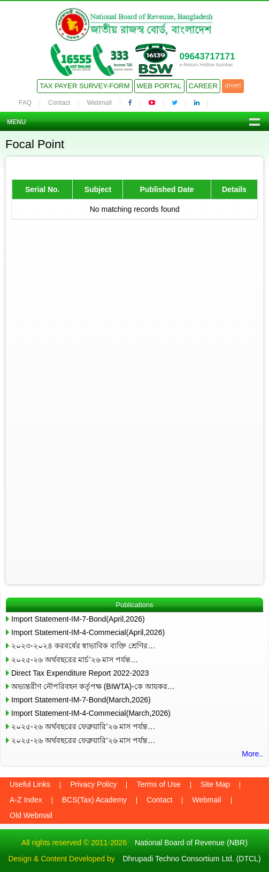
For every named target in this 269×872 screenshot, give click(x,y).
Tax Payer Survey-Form (84, 86)
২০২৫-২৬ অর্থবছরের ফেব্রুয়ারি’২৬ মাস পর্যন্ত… (83, 726)
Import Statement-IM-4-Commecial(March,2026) (91, 713)
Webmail (99, 102)
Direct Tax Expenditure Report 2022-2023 (80, 673)
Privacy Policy (93, 784)
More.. (252, 753)
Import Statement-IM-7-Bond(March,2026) (81, 699)
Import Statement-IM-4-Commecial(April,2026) (88, 632)
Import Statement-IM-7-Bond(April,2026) (78, 619)
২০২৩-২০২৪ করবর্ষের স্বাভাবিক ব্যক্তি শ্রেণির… (83, 645)
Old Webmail (31, 815)
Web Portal (159, 86)
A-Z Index (26, 799)
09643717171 (207, 56)
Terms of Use (158, 784)
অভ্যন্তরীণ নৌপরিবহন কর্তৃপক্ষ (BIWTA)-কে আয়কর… (93, 686)
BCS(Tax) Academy (94, 799)
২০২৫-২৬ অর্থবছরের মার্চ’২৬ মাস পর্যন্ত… (74, 659)
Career (203, 86)
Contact (59, 102)
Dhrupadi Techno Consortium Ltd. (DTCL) (191, 858)
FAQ (25, 102)
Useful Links (30, 784)
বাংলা (233, 86)
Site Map (215, 784)
